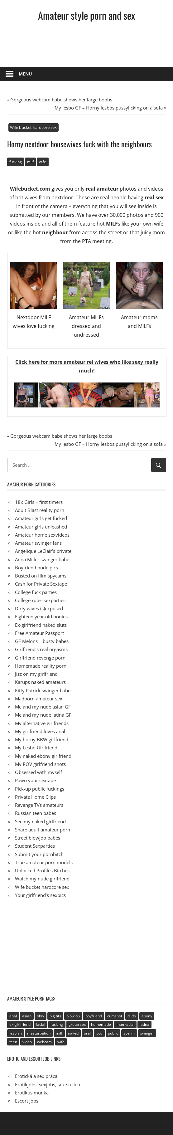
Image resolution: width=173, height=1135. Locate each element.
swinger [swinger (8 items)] (147, 1033)
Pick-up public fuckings (39, 789)
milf (30, 161)
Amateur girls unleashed (41, 527)
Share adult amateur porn (42, 829)
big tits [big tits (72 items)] (55, 1016)
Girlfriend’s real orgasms (41, 649)
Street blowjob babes (37, 838)
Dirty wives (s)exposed (39, 608)
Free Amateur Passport (39, 633)
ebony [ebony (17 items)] (147, 1016)
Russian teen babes (35, 813)
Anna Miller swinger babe (42, 559)
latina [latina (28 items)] (144, 1024)
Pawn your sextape (35, 780)
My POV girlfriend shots (40, 764)
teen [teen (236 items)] (13, 1042)
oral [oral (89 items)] (87, 1033)
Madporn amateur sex (38, 698)
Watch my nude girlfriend (42, 878)
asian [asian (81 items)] (26, 1016)
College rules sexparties (40, 600)
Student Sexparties (35, 846)
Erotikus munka (32, 1092)
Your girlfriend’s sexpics (40, 895)
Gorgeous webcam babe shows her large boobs (61, 99)
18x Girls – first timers (39, 502)
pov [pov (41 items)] (99, 1033)
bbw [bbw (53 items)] (40, 1016)
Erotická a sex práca (36, 1076)
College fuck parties (36, 592)
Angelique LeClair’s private (43, 551)
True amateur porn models (44, 862)
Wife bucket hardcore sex (33, 127)
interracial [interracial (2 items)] (125, 1024)
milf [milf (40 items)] (59, 1033)
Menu (25, 74)
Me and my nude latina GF (43, 715)
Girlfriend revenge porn (40, 658)
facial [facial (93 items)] (40, 1024)
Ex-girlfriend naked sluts (41, 625)
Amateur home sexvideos (42, 535)
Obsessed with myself (38, 772)
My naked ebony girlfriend (43, 756)
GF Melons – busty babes (42, 641)
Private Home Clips (35, 797)
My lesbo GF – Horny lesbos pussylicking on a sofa (109, 108)
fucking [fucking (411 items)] (56, 1024)
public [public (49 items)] (113, 1033)
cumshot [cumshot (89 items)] (114, 1016)
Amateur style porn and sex (86, 15)
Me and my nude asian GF (43, 707)
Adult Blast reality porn (39, 510)
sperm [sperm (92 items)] (129, 1033)
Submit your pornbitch (39, 854)
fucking (15, 161)
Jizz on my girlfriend (36, 674)
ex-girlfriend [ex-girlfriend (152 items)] (20, 1024)
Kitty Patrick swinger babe (42, 690)
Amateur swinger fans (38, 543)
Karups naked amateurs (40, 682)
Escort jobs (26, 1101)
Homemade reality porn (40, 666)
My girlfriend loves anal (40, 731)
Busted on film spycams (40, 575)
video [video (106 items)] (27, 1042)
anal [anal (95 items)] (13, 1016)
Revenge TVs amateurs (39, 805)
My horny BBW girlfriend (41, 739)
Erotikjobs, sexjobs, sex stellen (47, 1084)
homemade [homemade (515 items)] (101, 1024)
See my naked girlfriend (40, 821)
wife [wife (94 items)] (61, 1042)
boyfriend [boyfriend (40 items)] (93, 1016)
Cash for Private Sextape (41, 584)
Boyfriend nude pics (36, 567)
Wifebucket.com (30, 188)
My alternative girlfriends (42, 723)
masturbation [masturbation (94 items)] (38, 1033)
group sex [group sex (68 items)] (77, 1024)
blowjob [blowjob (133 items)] (73, 1016)
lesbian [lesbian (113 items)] (15, 1033)
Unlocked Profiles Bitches (42, 870)
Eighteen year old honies (41, 616)
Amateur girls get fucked (41, 518)
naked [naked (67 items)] (73, 1033)
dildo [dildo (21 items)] (131, 1016)
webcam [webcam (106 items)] (44, 1042)
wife (42, 161)
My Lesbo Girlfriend (36, 747)
